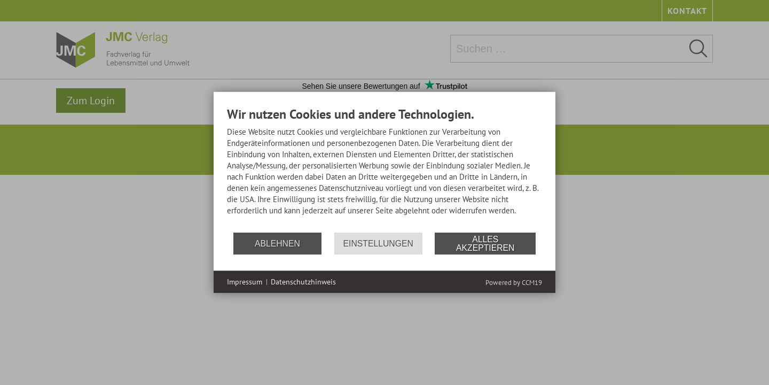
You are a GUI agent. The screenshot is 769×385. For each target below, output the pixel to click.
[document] (384, 169)
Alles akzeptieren (485, 243)
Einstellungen (378, 243)
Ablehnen (277, 243)
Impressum (244, 282)
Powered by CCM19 (513, 282)
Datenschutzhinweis (303, 282)
